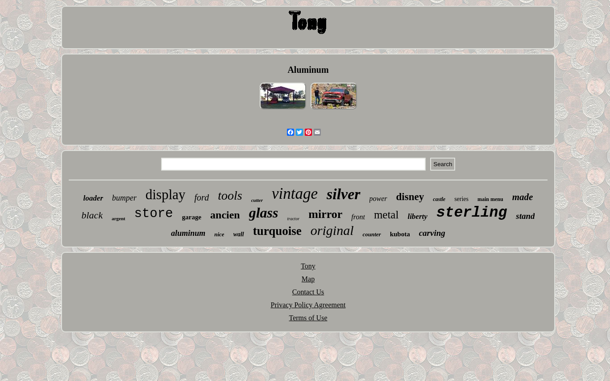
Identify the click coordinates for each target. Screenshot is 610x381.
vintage (295, 193)
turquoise (277, 231)
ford (202, 197)
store (153, 213)
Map (308, 279)
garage (191, 217)
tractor (293, 218)
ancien (225, 215)
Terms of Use (308, 318)
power (378, 198)
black (92, 215)
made (522, 197)
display (165, 194)
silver (344, 194)
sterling (471, 213)
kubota (400, 234)
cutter (257, 200)
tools (230, 195)
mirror (325, 214)
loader (93, 198)
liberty (417, 216)
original (332, 230)
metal (386, 215)
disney (410, 196)
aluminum (188, 233)
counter (371, 234)
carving (432, 233)
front (358, 217)
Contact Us (308, 292)
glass (263, 213)
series (461, 199)
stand (525, 216)
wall (238, 234)
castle (439, 199)
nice (219, 234)
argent (118, 218)
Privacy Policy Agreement (308, 305)
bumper (124, 197)
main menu (490, 199)
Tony (308, 266)
